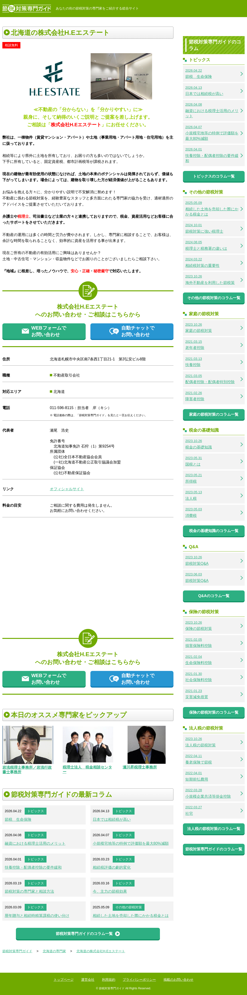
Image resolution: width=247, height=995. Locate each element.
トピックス (35, 811)
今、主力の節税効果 (110, 891)
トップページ (64, 979)
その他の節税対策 (128, 907)
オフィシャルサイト (67, 489)
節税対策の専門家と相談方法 (29, 891)
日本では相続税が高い (112, 819)
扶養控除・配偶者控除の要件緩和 (33, 867)
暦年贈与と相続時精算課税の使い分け (37, 916)
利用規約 (108, 979)
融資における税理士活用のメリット (35, 843)
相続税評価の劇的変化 (112, 867)
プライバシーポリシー (139, 979)
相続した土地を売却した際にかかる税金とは (131, 916)
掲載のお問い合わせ (178, 979)
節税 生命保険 (18, 819)
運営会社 (87, 979)
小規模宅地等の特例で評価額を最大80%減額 (131, 843)
